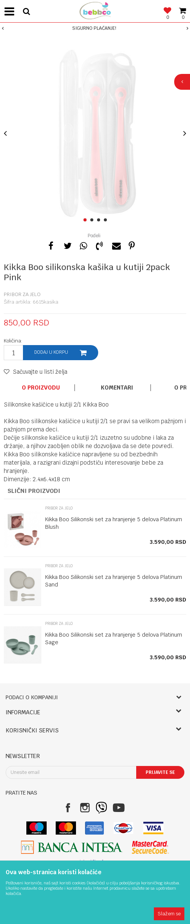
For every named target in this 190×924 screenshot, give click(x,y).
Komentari (117, 387)
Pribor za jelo (22, 294)
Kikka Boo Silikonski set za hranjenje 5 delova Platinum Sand (113, 581)
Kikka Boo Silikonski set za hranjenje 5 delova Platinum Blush (113, 523)
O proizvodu (41, 387)
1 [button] (86, 220)
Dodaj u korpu (51, 352)
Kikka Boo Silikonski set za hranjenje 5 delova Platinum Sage (113, 638)
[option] (95, 28)
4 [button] (107, 220)
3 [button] (100, 220)
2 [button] (93, 220)
